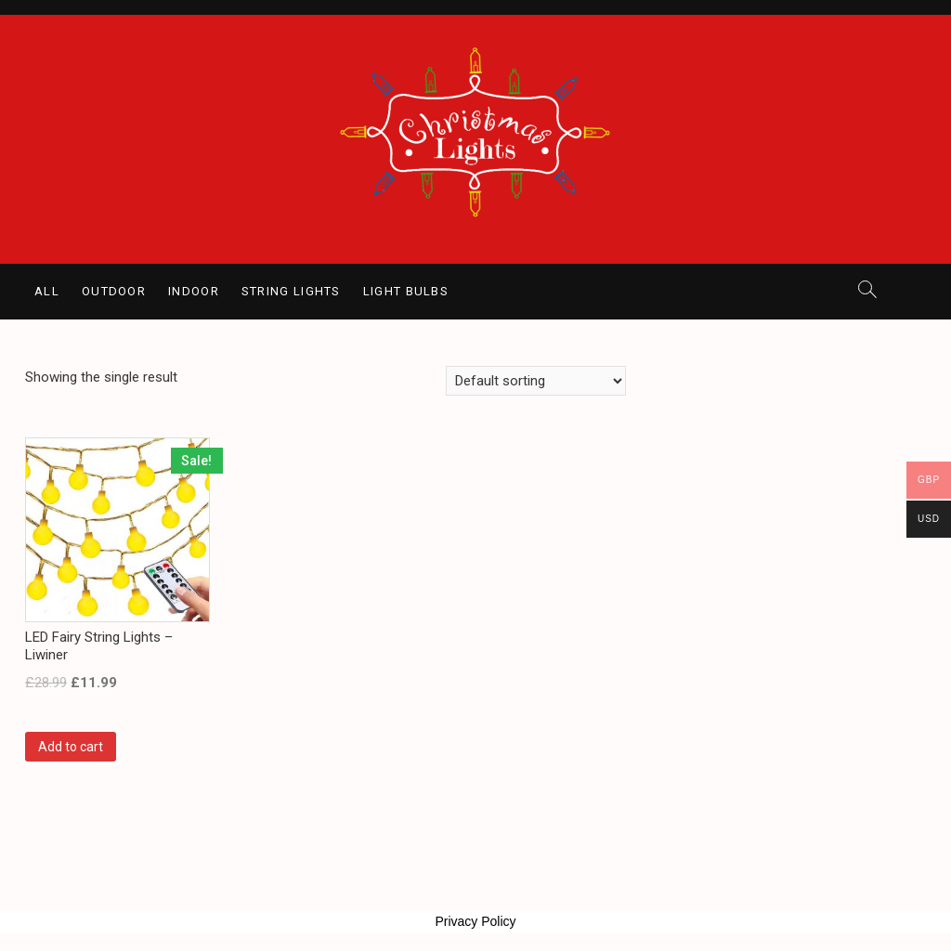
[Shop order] (536, 381)
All (46, 291)
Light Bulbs (406, 291)
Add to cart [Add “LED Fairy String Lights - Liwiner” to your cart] (70, 746)
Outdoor (114, 291)
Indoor (193, 291)
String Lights (291, 291)
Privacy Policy (475, 921)
